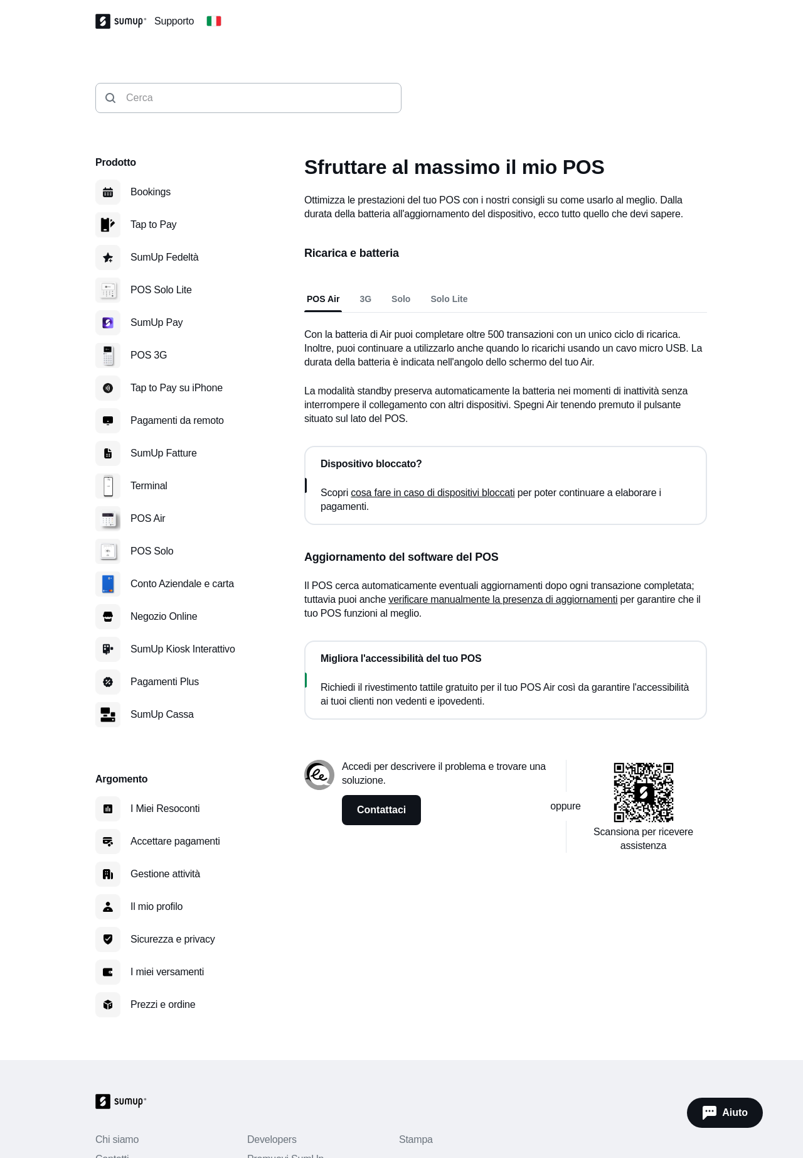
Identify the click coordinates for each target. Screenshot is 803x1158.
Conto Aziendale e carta (182, 583)
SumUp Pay (156, 322)
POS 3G (148, 355)
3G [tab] (365, 299)
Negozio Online (163, 616)
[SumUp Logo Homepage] (124, 21)
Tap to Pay (153, 224)
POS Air (147, 518)
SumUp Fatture (163, 453)
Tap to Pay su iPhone (176, 387)
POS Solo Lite (161, 289)
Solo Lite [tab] (448, 299)
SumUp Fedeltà (164, 257)
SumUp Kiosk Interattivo (182, 649)
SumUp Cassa (162, 714)
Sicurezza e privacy (172, 939)
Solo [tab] (400, 299)
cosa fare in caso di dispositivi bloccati (432, 492)
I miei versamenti (167, 971)
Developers (272, 1139)
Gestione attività (165, 873)
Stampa (416, 1139)
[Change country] (214, 21)
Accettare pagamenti (175, 841)
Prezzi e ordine (162, 1004)
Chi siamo (117, 1139)
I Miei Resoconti (164, 808)
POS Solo (152, 551)
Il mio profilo (156, 906)
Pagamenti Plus (164, 681)
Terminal (149, 485)
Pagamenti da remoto (177, 420)
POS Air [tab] (323, 299)
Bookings (150, 192)
